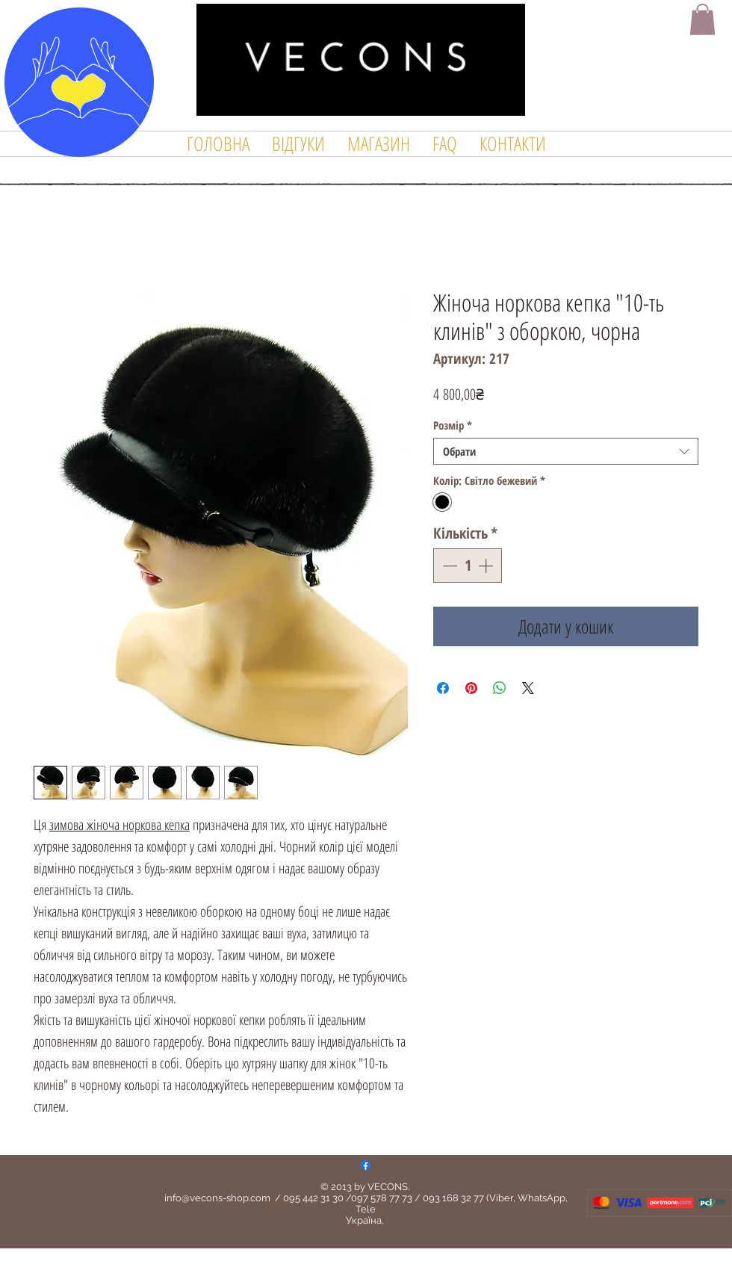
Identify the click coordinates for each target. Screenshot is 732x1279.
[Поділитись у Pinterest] (471, 688)
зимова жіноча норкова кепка (119, 824)
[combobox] (565, 451)
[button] (702, 19)
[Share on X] (528, 688)
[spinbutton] (467, 565)
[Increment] (487, 565)
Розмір (452, 425)
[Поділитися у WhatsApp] (500, 688)
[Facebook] (365, 1165)
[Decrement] (448, 565)
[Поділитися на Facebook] (443, 688)
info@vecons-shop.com (217, 1198)
